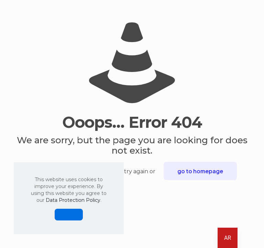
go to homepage (200, 171)
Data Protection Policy (73, 200)
